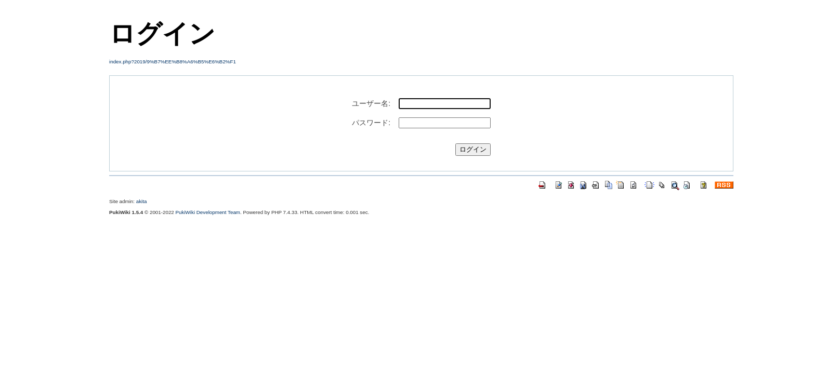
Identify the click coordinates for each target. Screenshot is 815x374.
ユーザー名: (371, 103)
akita (141, 201)
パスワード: (371, 122)
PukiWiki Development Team (208, 212)
